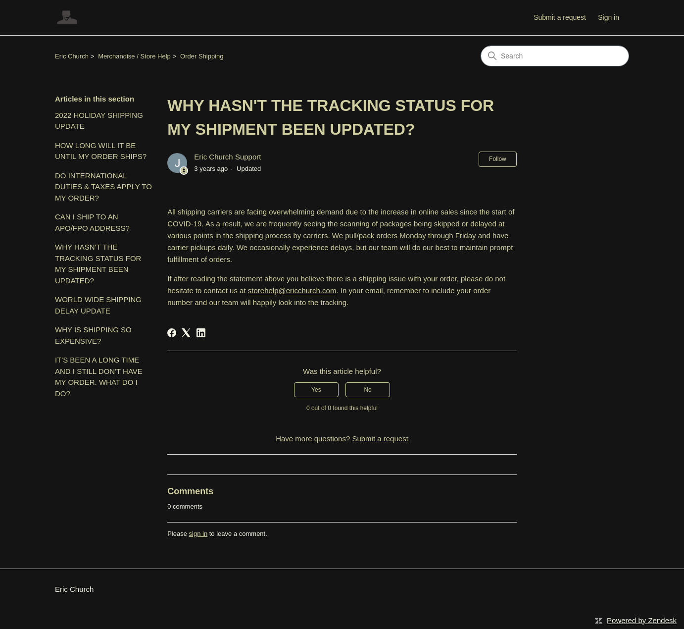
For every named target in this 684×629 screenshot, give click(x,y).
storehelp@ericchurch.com (292, 290)
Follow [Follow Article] (497, 159)
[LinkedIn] (200, 332)
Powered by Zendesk (642, 620)
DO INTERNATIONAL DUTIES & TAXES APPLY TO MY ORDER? (103, 186)
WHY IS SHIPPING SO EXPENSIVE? (93, 335)
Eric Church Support (227, 157)
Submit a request (560, 17)
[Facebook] (171, 332)
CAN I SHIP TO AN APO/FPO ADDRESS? (92, 222)
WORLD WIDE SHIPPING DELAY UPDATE (98, 305)
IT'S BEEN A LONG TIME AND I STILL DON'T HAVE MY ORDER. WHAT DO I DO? (99, 377)
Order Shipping (201, 56)
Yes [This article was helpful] (316, 389)
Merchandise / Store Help (134, 56)
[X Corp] (186, 332)
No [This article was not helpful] (367, 389)
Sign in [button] (608, 17)
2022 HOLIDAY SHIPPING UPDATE (99, 121)
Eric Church (72, 56)
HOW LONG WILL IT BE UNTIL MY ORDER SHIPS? (101, 151)
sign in (198, 533)
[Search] (555, 56)
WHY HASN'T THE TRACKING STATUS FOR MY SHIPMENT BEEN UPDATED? (98, 264)
